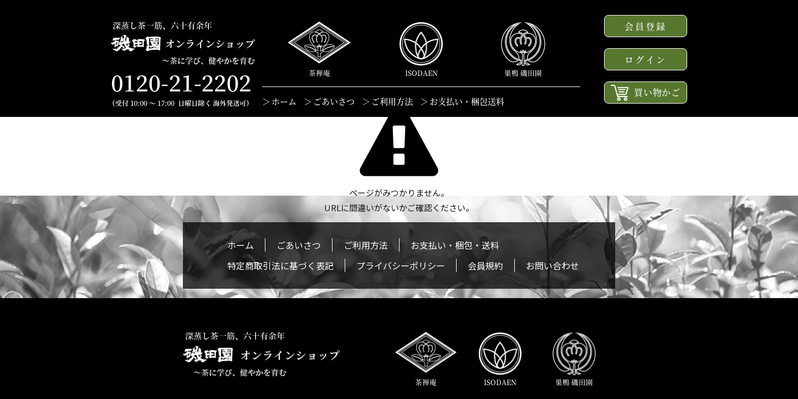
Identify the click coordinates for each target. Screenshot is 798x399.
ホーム (284, 101)
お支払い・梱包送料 (466, 101)
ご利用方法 (392, 101)
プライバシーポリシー (400, 265)
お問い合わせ (552, 265)
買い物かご (646, 93)
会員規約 (485, 265)
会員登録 (646, 26)
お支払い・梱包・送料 (455, 245)
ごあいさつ (334, 101)
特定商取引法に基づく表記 (280, 265)
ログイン (646, 59)
